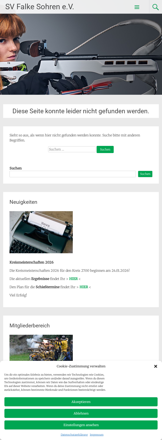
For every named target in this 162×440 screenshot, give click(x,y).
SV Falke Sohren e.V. (39, 6)
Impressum (97, 434)
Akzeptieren (81, 402)
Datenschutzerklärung (74, 434)
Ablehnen (81, 413)
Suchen (15, 168)
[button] (156, 366)
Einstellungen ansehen (81, 425)
